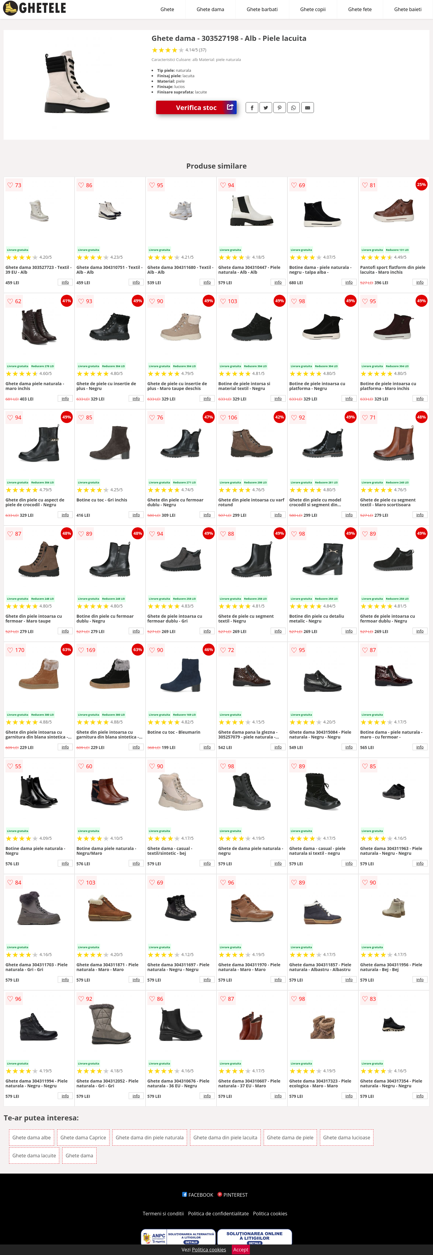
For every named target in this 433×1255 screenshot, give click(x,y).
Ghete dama (210, 9)
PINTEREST (232, 1195)
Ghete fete (360, 9)
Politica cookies (270, 1213)
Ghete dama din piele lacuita (225, 1137)
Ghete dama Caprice (83, 1137)
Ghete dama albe (31, 1137)
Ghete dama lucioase (346, 1137)
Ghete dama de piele (290, 1137)
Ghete (167, 9)
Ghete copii (313, 9)
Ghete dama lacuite (34, 1155)
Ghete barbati (262, 9)
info (65, 282)
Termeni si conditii (163, 1213)
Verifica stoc (206, 107)
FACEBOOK (197, 1195)
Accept (240, 1249)
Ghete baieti (408, 9)
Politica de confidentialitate (218, 1213)
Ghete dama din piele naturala (150, 1137)
